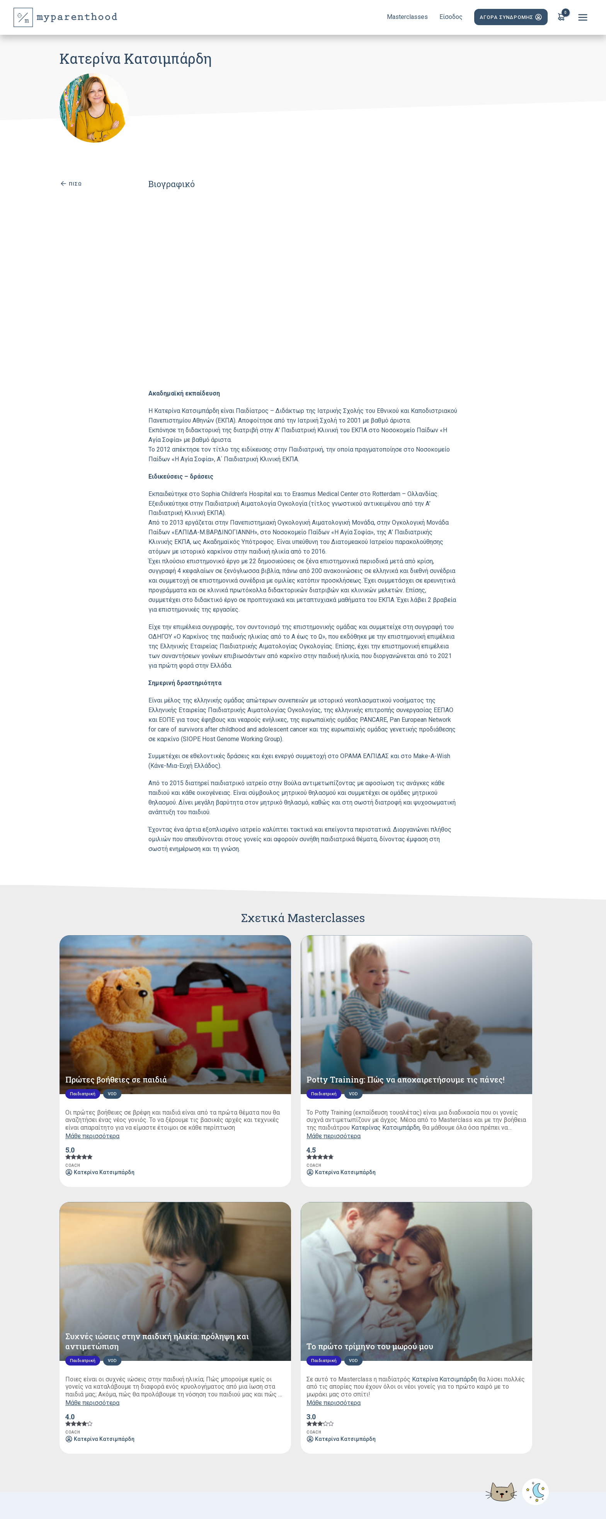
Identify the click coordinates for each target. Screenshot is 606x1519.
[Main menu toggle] (582, 17)
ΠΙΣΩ (71, 183)
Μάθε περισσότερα (92, 1055)
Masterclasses (216, 1411)
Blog (298, 1411)
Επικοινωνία (411, 1411)
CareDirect (533, 1496)
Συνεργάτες (264, 1411)
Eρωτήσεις (331, 1411)
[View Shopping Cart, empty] (561, 17)
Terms (179, 1496)
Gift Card (370, 1411)
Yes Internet (468, 1496)
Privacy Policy (208, 1496)
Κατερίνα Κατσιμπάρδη (504, 1039)
